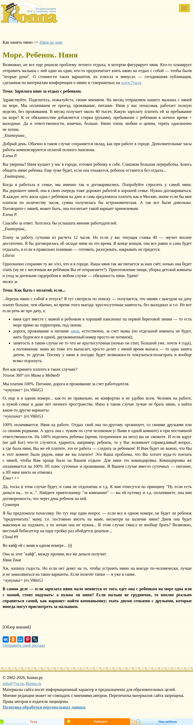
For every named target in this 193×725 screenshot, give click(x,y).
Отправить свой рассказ (24, 645)
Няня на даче (51, 42)
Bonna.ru (33, 683)
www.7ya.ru (131, 82)
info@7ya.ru (13, 683)
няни (75, 331)
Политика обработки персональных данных (44, 707)
